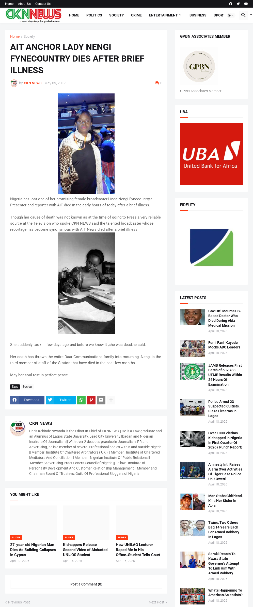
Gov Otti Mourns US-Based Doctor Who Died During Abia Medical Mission (224, 318)
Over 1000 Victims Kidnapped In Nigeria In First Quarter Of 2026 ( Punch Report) (225, 440)
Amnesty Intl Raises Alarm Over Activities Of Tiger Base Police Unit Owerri (225, 471)
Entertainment (163, 15)
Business (198, 15)
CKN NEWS (40, 423)
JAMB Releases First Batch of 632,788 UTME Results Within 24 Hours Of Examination (225, 375)
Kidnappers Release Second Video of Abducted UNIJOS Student (85, 549)
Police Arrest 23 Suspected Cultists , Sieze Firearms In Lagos (224, 409)
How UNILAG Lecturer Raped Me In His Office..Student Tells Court (138, 549)
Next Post (156, 602)
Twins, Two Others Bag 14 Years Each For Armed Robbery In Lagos (223, 529)
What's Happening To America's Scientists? (225, 592)
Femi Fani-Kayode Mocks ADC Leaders (224, 345)
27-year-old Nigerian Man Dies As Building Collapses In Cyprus (33, 549)
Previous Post (19, 602)
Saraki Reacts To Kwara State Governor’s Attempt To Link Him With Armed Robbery (223, 563)
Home (9, 4)
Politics (94, 15)
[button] (231, 15)
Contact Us (43, 4)
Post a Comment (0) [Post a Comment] (86, 584)
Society (116, 15)
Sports (221, 15)
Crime (136, 15)
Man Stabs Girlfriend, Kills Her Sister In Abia (225, 500)
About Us (24, 4)
